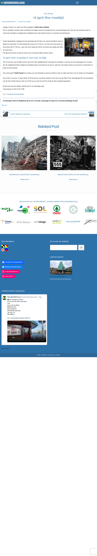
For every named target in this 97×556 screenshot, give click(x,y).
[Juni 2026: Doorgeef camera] (61, 267)
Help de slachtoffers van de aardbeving (73, 174)
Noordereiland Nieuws (9, 21)
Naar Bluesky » (5, 348)
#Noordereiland (22, 301)
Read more (24, 179)
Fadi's (5, 105)
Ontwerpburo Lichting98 (53, 355)
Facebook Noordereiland (15, 94)
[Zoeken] (81, 247)
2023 (45, 14)
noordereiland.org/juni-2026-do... (20, 318)
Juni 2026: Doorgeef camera (58, 276)
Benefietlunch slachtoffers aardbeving (24, 174)
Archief (50, 14)
